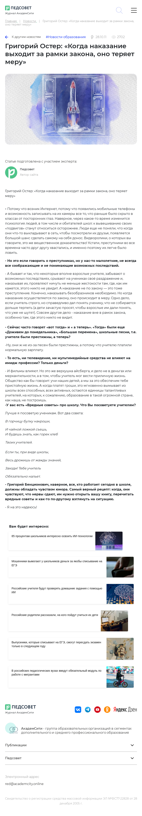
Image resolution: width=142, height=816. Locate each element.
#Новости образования (66, 37)
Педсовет (27, 169)
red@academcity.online (24, 784)
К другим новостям (23, 37)
